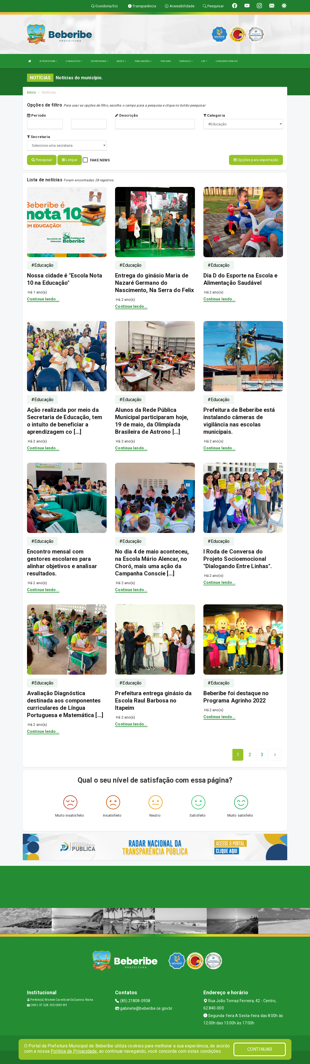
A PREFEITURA (48, 61)
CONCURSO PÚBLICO (227, 61)
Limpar (69, 160)
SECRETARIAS (99, 61)
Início (31, 92)
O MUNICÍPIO (74, 61)
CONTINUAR (259, 1049)
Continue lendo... (43, 298)
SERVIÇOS (186, 61)
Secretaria (38, 137)
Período (36, 115)
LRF (204, 61)
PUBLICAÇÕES (143, 61)
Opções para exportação (255, 160)
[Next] (262, 754)
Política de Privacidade (74, 1051)
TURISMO (165, 61)
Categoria (214, 115)
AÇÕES (121, 61)
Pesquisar (42, 160)
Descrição (126, 115)
